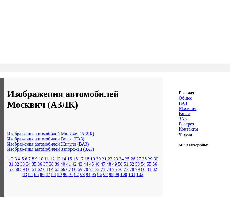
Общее (185, 98)
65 (57, 169)
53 (137, 164)
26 (133, 158)
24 (121, 158)
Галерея (186, 123)
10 (41, 158)
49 (114, 164)
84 (30, 174)
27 (138, 158)
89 (59, 174)
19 (92, 158)
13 (58, 158)
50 (120, 164)
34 (28, 164)
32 (17, 164)
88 (53, 174)
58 (17, 169)
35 (34, 164)
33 (22, 164)
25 (127, 158)
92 (76, 174)
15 (69, 158)
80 (143, 169)
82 (155, 169)
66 (63, 169)
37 (45, 164)
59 (22, 169)
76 (120, 169)
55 (149, 164)
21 (104, 158)
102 (140, 174)
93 (82, 174)
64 (51, 169)
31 (11, 164)
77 (126, 169)
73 (103, 169)
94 (88, 174)
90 (65, 174)
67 (68, 169)
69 (80, 169)
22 (110, 158)
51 (126, 164)
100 (123, 174)
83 (25, 174)
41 (68, 164)
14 (64, 158)
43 (80, 164)
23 (115, 158)
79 (137, 169)
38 (51, 164)
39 (57, 164)
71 (91, 169)
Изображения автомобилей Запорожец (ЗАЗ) (50, 149)
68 (74, 169)
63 (45, 169)
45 (91, 164)
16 (75, 158)
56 (155, 164)
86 (42, 174)
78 (132, 169)
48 (109, 164)
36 (40, 164)
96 (99, 174)
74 (109, 169)
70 (86, 169)
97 (105, 174)
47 (103, 164)
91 (71, 174)
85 (36, 174)
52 (132, 164)
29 (150, 158)
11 (47, 158)
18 (87, 158)
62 (40, 169)
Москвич (187, 108)
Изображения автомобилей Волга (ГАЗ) (45, 138)
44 (86, 164)
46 (97, 164)
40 (63, 164)
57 (11, 169)
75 (114, 169)
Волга (184, 113)
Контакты (188, 129)
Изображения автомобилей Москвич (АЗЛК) (50, 133)
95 (94, 174)
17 (81, 158)
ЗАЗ (183, 118)
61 (34, 169)
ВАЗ (183, 103)
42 (74, 164)
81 (149, 169)
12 (52, 158)
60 (28, 169)
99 (117, 174)
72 (97, 169)
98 (111, 174)
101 (132, 174)
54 (143, 164)
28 (144, 158)
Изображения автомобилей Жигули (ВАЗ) (48, 144)
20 (98, 158)
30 (156, 158)
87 (48, 174)
